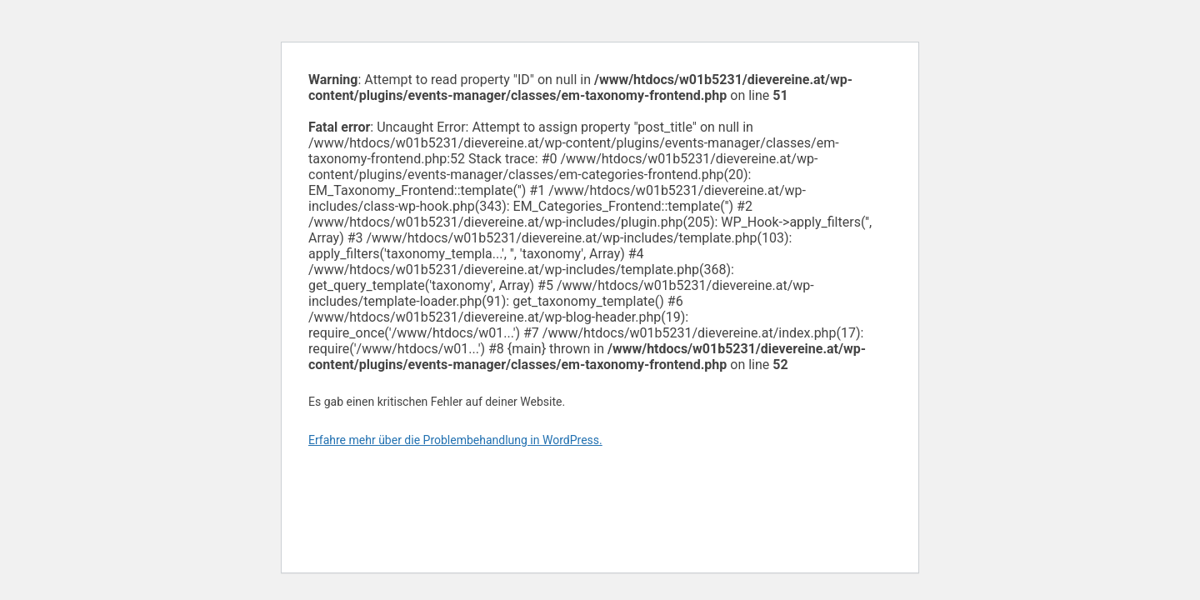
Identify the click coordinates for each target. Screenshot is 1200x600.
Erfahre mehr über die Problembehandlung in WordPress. (455, 440)
